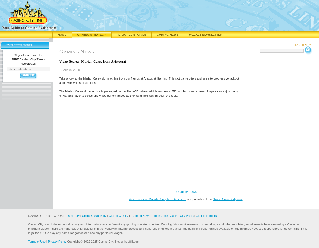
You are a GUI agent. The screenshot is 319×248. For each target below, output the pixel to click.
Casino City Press (181, 215)
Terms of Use (37, 241)
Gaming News (168, 34)
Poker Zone (160, 215)
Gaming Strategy (91, 34)
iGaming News (140, 215)
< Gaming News (186, 191)
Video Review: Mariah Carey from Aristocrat (157, 199)
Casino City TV (118, 215)
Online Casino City (94, 215)
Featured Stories (131, 34)
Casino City (71, 215)
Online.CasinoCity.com (228, 199)
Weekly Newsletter (205, 34)
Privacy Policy (57, 241)
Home (62, 34)
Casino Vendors (206, 215)
